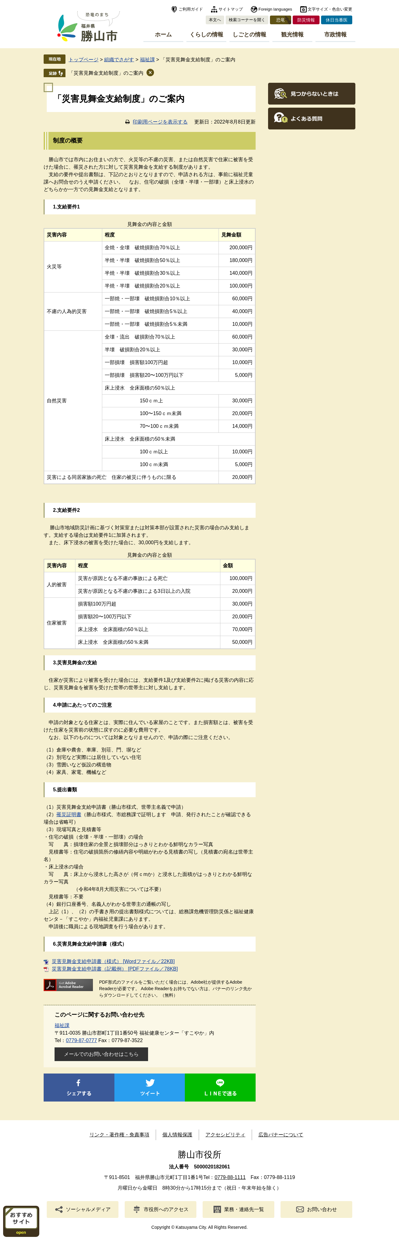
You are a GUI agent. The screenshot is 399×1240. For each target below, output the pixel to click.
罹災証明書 (68, 814)
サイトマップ (231, 9)
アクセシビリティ (225, 1134)
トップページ (84, 59)
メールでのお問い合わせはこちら (101, 1054)
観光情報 (292, 34)
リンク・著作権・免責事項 (119, 1134)
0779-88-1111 (230, 1177)
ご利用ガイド (191, 9)
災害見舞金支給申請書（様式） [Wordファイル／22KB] (113, 961)
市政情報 (335, 34)
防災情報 (306, 19)
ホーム (163, 34)
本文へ (215, 19)
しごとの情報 (249, 34)
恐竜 (280, 19)
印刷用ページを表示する (160, 121)
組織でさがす (119, 59)
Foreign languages (275, 9)
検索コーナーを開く (247, 19)
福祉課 (147, 59)
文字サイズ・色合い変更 (330, 9)
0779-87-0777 (81, 1040)
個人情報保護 (177, 1134)
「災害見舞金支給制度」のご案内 (106, 73)
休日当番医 (337, 19)
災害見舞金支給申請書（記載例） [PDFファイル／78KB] (115, 968)
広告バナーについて (280, 1134)
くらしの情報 (206, 34)
